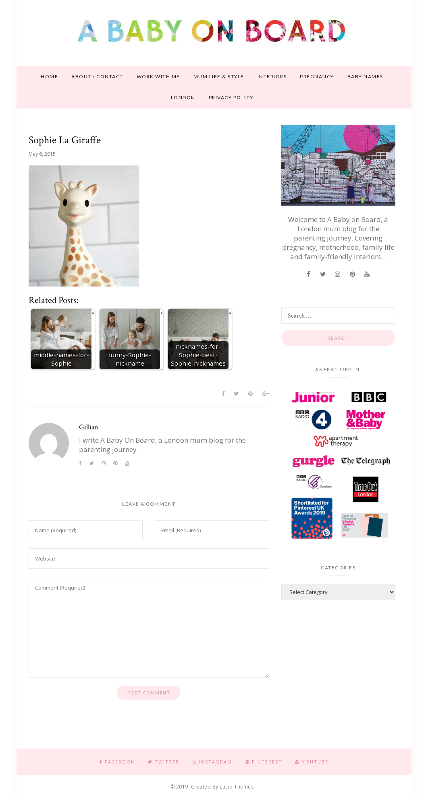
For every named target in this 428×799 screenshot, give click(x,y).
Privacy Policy (231, 97)
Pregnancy (317, 76)
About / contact (97, 76)
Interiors (272, 76)
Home (49, 76)
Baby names (365, 76)
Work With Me (158, 76)
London (183, 97)
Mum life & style (218, 76)
